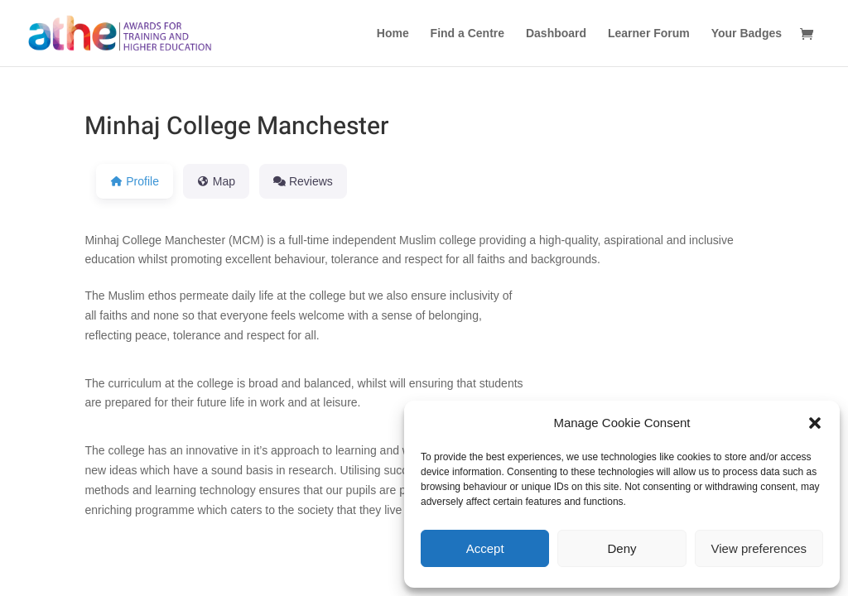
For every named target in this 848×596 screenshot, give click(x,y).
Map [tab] (216, 181)
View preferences (759, 548)
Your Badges (746, 33)
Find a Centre (467, 33)
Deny (621, 548)
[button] (815, 423)
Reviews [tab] (303, 181)
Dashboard (556, 33)
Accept (485, 548)
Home (393, 33)
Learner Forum (649, 33)
